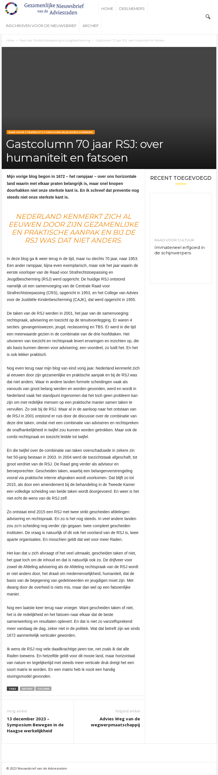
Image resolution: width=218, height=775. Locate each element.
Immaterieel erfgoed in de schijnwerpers (179, 250)
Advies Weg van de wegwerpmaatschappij (115, 721)
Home (107, 8)
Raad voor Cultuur (174, 240)
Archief (91, 25)
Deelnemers (132, 8)
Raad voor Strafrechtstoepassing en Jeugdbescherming (55, 40)
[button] (208, 17)
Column (43, 689)
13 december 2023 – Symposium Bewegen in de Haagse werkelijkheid (35, 724)
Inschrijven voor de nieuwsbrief (41, 25)
